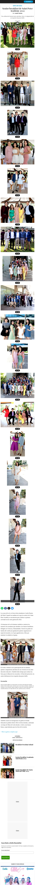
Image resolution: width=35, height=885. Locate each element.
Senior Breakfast (19, 737)
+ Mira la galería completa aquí (9, 732)
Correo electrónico (5, 850)
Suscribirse (5, 857)
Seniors (13, 737)
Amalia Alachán (18, 13)
